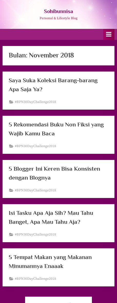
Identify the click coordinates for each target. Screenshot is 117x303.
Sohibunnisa (58, 11)
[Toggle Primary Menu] (108, 34)
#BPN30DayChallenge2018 (35, 102)
